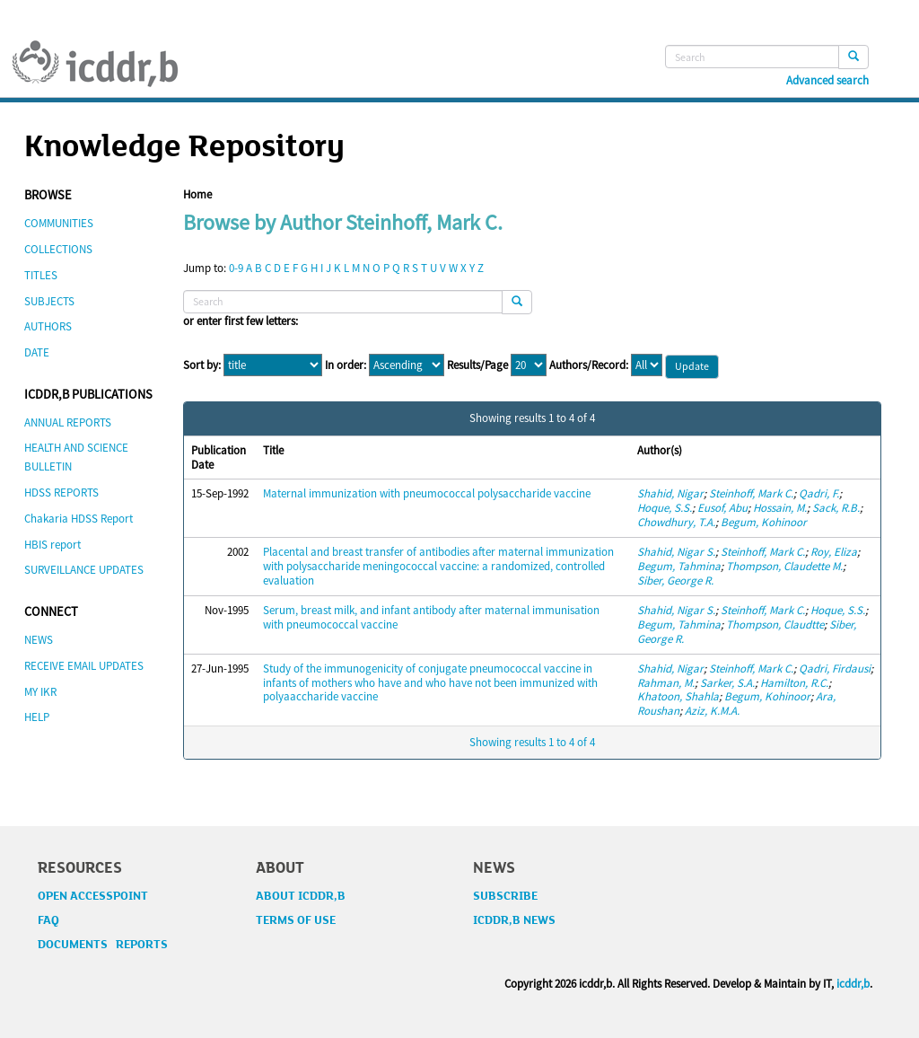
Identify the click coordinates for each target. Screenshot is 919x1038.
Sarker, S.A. (727, 683)
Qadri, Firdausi (835, 668)
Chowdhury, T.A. (676, 522)
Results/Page (477, 365)
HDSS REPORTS (61, 492)
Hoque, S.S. (664, 507)
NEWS (38, 639)
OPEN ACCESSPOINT (93, 896)
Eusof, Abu (722, 507)
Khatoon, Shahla (678, 696)
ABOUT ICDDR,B (301, 896)
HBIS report (52, 544)
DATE (36, 352)
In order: (345, 365)
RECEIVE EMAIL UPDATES (84, 665)
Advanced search (827, 81)
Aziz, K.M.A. (712, 710)
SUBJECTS (49, 301)
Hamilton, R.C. (794, 683)
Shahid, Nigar (670, 493)
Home (197, 194)
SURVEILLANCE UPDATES (84, 569)
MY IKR (40, 691)
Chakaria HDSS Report (78, 518)
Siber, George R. (675, 580)
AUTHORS (48, 326)
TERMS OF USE (296, 920)
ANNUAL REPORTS (67, 422)
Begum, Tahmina (679, 566)
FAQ (48, 920)
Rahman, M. (666, 683)
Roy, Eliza (833, 551)
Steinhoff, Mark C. (751, 493)
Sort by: (202, 365)
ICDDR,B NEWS (514, 920)
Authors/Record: (588, 365)
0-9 (236, 268)
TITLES (40, 275)
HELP (36, 717)
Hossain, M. (780, 507)
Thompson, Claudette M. (784, 566)
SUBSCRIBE (505, 896)
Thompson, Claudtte (775, 624)
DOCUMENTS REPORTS (103, 944)
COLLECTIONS (58, 249)
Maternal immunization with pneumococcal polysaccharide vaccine (427, 493)
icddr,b (853, 983)
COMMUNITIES (58, 223)
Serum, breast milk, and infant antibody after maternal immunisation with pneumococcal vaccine (431, 617)
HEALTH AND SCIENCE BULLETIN (76, 457)
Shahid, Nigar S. (676, 551)
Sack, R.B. (836, 507)
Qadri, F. (819, 493)
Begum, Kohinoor (764, 522)
